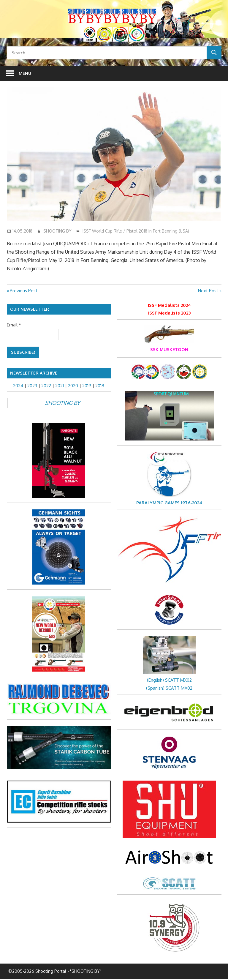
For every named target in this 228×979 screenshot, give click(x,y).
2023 (32, 386)
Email (14, 325)
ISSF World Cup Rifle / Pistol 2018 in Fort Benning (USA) (136, 230)
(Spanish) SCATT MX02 (169, 688)
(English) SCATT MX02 (169, 680)
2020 (73, 386)
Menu (25, 73)
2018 (99, 386)
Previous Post (23, 290)
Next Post (208, 290)
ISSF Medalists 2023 (169, 313)
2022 (46, 386)
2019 (86, 386)
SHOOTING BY (57, 230)
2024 (18, 386)
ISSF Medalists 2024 (169, 305)
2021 (59, 386)
